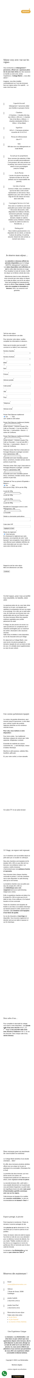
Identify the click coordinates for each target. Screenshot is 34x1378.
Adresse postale (8, 379)
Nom (5, 368)
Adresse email (8, 408)
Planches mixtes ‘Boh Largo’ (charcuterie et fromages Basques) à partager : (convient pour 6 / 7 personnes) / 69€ (16, 467)
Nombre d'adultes (9, 350)
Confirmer (6, 571)
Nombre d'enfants (9, 356)
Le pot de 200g (8, 499)
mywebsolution (22, 1369)
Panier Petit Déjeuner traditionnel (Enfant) (16, 436)
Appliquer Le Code (9, 528)
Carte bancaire (9, 534)
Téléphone (7, 402)
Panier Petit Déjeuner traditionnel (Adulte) (16, 422)
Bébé (5, 362)
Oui (6, 416)
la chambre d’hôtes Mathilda (17, 1322)
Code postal (7, 385)
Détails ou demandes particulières (13, 516)
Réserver (25, 11)
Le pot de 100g (8, 491)
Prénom (6, 373)
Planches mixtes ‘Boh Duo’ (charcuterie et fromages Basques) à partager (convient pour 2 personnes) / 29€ (16, 452)
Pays (5, 396)
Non (12, 416)
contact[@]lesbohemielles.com (17, 1284)
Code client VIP (8, 524)
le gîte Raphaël (13, 1319)
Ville (5, 391)
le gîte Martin (13, 1317)
